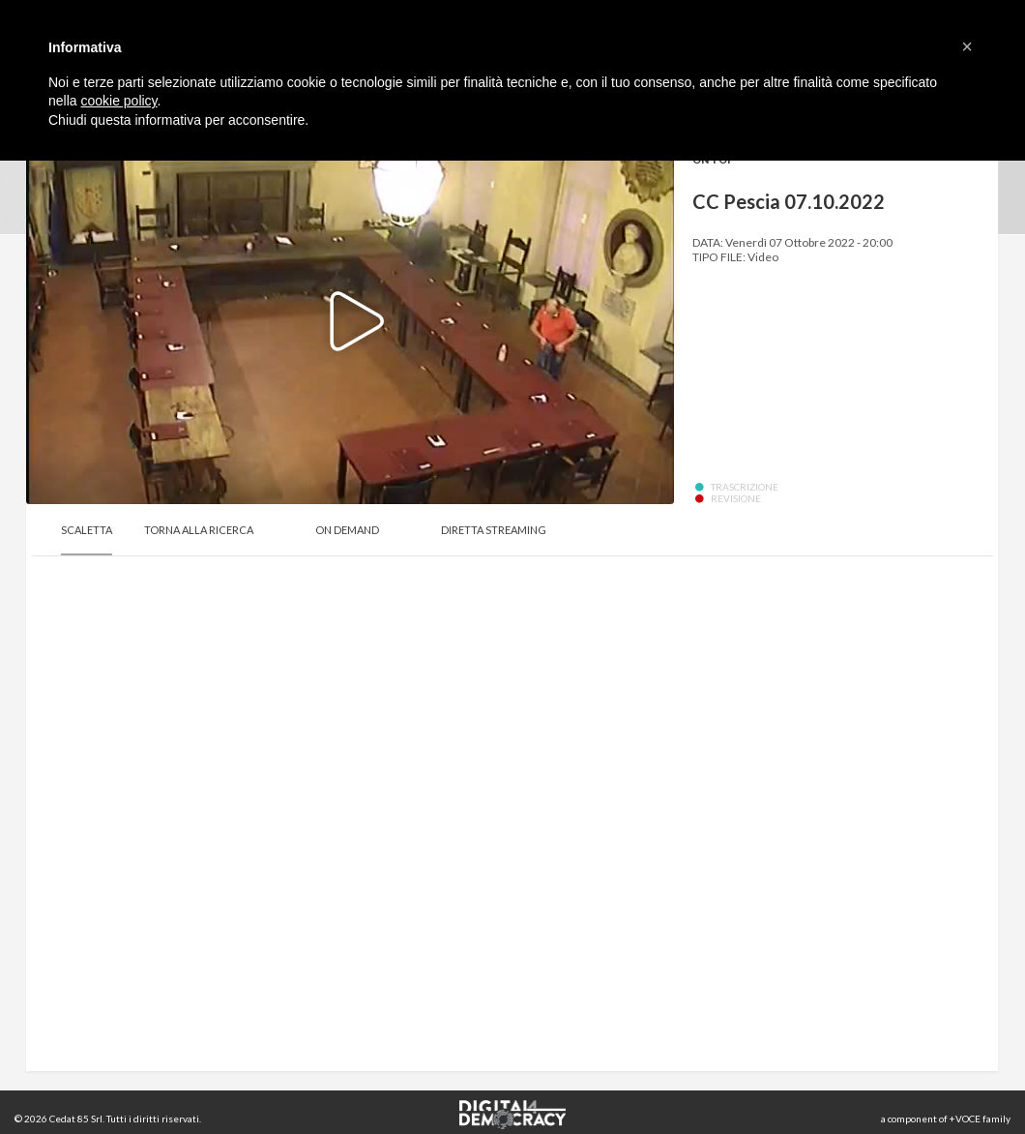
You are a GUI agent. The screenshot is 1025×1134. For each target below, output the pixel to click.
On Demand (347, 529)
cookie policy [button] (118, 100)
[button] (967, 46)
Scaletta (86, 529)
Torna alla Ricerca (198, 529)
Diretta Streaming (493, 529)
